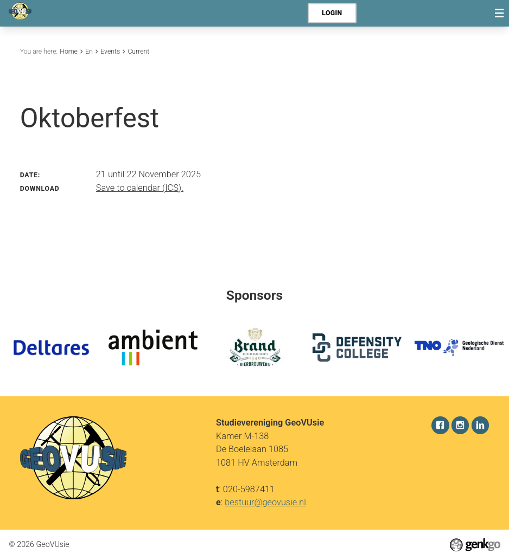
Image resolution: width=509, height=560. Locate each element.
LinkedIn (480, 425)
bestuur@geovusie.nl (265, 502)
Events (110, 51)
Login (332, 13)
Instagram (460, 425)
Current (138, 51)
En (89, 51)
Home (69, 51)
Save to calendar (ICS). (139, 188)
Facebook (440, 425)
